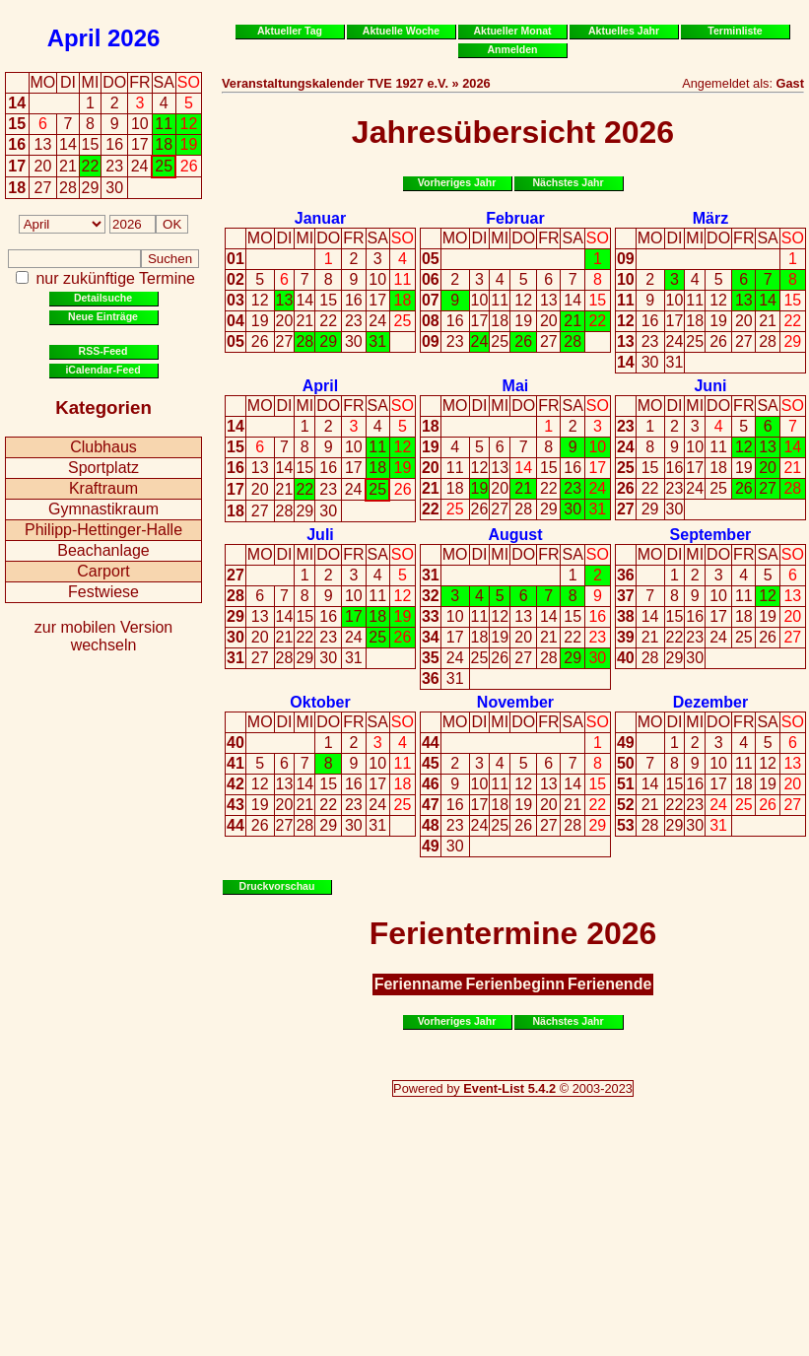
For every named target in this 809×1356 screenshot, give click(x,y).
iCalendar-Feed (102, 369)
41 (235, 763)
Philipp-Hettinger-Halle (103, 529)
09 (430, 341)
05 (235, 341)
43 (235, 804)
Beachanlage (103, 550)
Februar (515, 218)
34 (430, 637)
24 (377, 320)
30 (354, 341)
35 (430, 657)
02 (235, 279)
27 (285, 341)
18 (17, 187)
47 (430, 804)
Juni (710, 385)
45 (430, 763)
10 (377, 279)
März (710, 218)
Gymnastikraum (103, 509)
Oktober (320, 702)
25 (403, 320)
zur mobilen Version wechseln (103, 636)
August (515, 534)
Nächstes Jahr (567, 182)
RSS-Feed (103, 351)
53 (626, 825)
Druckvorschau (277, 886)
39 (626, 637)
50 (626, 763)
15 (17, 123)
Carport (103, 571)
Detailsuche (103, 298)
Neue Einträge (103, 316)
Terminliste (735, 30)
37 (626, 595)
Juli (320, 534)
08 (430, 320)
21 (304, 320)
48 (430, 825)
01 (235, 258)
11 (403, 279)
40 (626, 657)
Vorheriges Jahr (457, 182)
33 (430, 616)
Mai (516, 385)
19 (260, 320)
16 (17, 144)
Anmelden (513, 49)
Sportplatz (103, 467)
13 (285, 300)
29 (328, 341)
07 (430, 300)
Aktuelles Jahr (623, 30)
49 (430, 846)
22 (328, 320)
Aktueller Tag (289, 30)
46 (430, 784)
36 (430, 678)
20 (285, 320)
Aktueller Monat (512, 30)
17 (17, 166)
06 (430, 279)
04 (235, 320)
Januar (320, 218)
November (515, 702)
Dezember (710, 702)
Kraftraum (103, 488)
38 (626, 616)
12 (260, 300)
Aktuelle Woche (401, 30)
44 (235, 825)
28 (304, 341)
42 (235, 784)
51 (626, 784)
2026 (133, 38)
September (711, 534)
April (74, 38)
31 (377, 341)
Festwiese (103, 591)
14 (17, 103)
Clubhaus (103, 447)
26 (260, 341)
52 (626, 804)
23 (354, 320)
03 (235, 300)
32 (430, 595)
